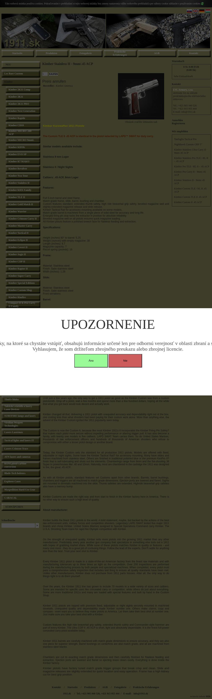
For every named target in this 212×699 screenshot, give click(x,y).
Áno (91, 360)
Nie (125, 360)
